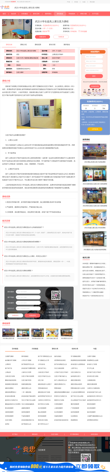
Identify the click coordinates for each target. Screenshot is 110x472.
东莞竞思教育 (9, 416)
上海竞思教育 (58, 408)
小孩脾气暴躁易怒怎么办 (95, 416)
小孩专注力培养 (26, 372)
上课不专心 (74, 368)
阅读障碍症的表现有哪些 (78, 360)
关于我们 (15, 434)
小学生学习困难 (26, 360)
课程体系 (35, 434)
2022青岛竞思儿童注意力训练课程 (95, 206)
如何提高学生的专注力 (94, 400)
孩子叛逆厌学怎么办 (27, 364)
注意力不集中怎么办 (44, 376)
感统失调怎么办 (26, 388)
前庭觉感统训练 (26, 384)
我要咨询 (42, 37)
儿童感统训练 (91, 380)
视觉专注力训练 (59, 400)
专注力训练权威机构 (27, 404)
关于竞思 (95, 14)
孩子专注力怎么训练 (77, 396)
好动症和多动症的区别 (61, 420)
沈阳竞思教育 (9, 412)
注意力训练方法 (76, 372)
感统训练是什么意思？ (45, 384)
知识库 (13, 14)
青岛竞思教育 (9, 408)
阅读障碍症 (74, 420)
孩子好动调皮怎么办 (60, 364)
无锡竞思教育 (58, 416)
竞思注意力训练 (43, 420)
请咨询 (45, 31)
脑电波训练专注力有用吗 (12, 404)
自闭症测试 (94, 434)
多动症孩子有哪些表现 (28, 368)
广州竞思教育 (75, 408)
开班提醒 (82, 31)
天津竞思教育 (58, 404)
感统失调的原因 (92, 384)
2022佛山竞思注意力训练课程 (95, 162)
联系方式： (11, 308)
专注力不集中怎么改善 (28, 400)
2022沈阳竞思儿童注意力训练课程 (95, 184)
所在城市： (11, 303)
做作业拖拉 (57, 356)
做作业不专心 (42, 368)
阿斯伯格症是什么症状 (78, 388)
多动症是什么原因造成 (78, 364)
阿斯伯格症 (57, 388)
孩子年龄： (11, 297)
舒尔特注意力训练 (92, 376)
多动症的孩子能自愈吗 (28, 396)
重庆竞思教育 (75, 404)
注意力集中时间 (26, 380)
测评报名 (67, 44)
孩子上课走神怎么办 (60, 380)
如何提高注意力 (76, 376)
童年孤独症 (24, 356)
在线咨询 (32, 315)
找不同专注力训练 (43, 404)
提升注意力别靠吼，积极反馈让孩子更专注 (96, 270)
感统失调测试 (9, 388)
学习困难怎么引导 (43, 360)
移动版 (76, 2)
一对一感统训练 (26, 392)
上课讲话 (8, 364)
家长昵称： (11, 292)
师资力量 (83, 14)
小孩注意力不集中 (43, 372)
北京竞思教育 (42, 408)
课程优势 (38, 44)
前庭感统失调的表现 (11, 384)
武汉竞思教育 (91, 408)
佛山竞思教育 (42, 412)
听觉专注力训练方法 (60, 396)
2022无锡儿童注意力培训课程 (95, 228)
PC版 (68, 2)
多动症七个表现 (92, 364)
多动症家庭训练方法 (27, 420)
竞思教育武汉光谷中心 (51, 25)
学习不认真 (90, 368)
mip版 (83, 2)
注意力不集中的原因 (27, 376)
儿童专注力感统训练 (93, 388)
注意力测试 (8, 420)
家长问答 (52, 44)
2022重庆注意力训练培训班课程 (95, 249)
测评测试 (48, 14)
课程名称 (9, 44)
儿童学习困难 (91, 356)
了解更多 (61, 37)
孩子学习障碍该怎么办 (45, 356)
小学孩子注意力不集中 (61, 372)
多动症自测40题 (10, 396)
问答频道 (24, 14)
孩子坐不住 (8, 368)
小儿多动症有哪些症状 (78, 392)
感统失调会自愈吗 (76, 384)
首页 (4, 14)
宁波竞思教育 (25, 416)
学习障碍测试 (74, 434)
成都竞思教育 (25, 408)
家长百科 (36, 14)
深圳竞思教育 (25, 412)
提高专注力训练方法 (11, 400)
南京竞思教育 (91, 412)
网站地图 (92, 2)
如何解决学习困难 (10, 360)
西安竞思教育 (91, 404)
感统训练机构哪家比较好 (62, 392)
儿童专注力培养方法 (44, 400)
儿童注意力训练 (10, 376)
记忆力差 (41, 380)
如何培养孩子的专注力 (45, 396)
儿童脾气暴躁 (9, 356)
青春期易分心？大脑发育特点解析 (93, 292)
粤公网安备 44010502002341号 (84, 448)
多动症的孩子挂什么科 (94, 392)
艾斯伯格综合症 (43, 388)
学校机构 (72, 14)
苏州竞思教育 (42, 416)
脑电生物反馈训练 (10, 380)
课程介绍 (23, 44)
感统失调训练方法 (59, 384)
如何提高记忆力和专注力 (95, 396)
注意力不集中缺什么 (60, 376)
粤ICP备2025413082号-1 (85, 445)
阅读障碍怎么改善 (92, 360)
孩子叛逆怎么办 (26, 424)
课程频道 (60, 14)
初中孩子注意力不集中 (94, 372)
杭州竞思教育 (75, 412)
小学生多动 (41, 364)
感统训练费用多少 (10, 392)
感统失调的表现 (76, 380)
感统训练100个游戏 (44, 392)
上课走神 (8, 372)
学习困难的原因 (76, 356)
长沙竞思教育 (58, 412)
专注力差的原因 (59, 368)
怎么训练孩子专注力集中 (78, 400)
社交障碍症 (74, 416)
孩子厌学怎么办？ (43, 424)
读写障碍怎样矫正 (92, 420)
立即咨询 (95, 129)
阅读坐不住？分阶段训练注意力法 (93, 296)
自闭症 (7, 424)
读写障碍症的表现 (59, 360)
